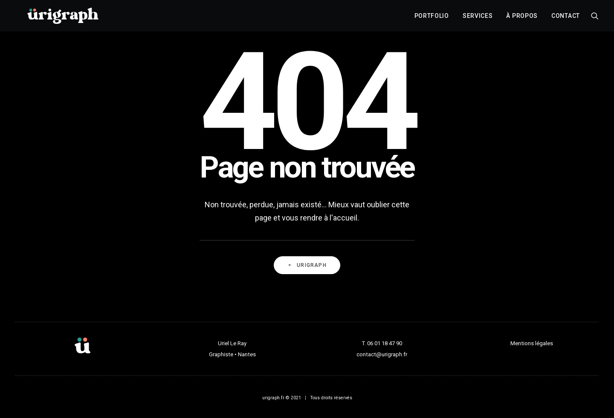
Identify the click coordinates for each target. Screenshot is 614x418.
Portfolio (431, 18)
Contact (565, 18)
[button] (595, 18)
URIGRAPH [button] (307, 265)
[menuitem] (431, 18)
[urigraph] (62, 18)
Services (478, 18)
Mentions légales (531, 343)
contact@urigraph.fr (381, 354)
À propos (522, 18)
